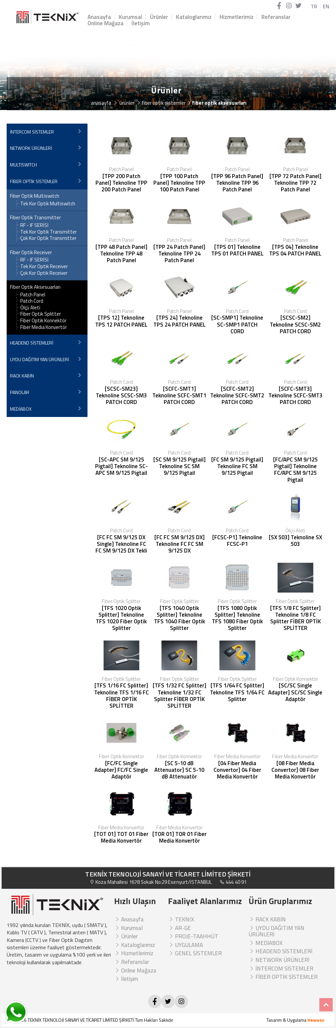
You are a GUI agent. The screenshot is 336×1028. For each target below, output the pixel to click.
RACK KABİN (22, 375)
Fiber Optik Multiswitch (34, 196)
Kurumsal (130, 17)
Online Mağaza (105, 23)
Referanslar (275, 17)
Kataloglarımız (194, 17)
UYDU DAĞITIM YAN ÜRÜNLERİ (39, 359)
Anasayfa (99, 17)
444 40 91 (233, 882)
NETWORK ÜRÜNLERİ (31, 148)
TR (314, 6)
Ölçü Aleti (30, 307)
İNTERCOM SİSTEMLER (32, 131)
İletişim (140, 23)
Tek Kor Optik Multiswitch (47, 203)
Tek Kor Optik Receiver (44, 266)
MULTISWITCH (23, 164)
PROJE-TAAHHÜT (193, 936)
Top (326, 1004)
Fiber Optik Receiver (31, 252)
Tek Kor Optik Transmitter (48, 232)
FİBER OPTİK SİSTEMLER (34, 181)
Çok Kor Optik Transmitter (48, 238)
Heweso (315, 1019)
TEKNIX (181, 919)
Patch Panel (32, 294)
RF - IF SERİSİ (34, 225)
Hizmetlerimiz (236, 17)
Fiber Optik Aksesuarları (35, 287)
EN (326, 6)
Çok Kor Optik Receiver (44, 273)
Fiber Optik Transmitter (35, 217)
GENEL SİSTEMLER (195, 953)
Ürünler (159, 17)
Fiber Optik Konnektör (43, 320)
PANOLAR (19, 392)
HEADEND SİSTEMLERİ (31, 342)
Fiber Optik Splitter (40, 314)
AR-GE (179, 928)
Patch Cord (31, 301)
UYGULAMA (185, 945)
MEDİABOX (21, 408)
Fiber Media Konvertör (43, 327)
